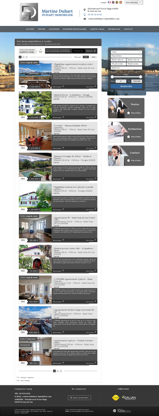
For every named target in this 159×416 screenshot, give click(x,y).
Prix (85, 57)
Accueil (30, 29)
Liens (40, 411)
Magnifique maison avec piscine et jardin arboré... (73, 188)
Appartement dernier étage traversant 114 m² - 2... (74, 311)
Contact (128, 29)
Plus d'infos (134, 113)
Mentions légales (25, 411)
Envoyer (91, 51)
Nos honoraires (34, 411)
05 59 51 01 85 (95, 14)
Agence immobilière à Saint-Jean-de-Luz (30, 44)
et (129, 81)
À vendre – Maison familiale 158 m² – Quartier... (71, 126)
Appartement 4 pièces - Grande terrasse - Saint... (74, 341)
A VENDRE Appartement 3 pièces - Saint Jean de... (73, 280)
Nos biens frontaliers (74, 29)
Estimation (114, 29)
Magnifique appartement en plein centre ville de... (73, 65)
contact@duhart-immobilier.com (103, 18)
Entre (113, 81)
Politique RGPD (24, 412)
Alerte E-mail (97, 29)
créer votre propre (27, 51)
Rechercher (126, 86)
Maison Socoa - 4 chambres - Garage (72, 95)
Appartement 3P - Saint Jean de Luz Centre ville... (74, 218)
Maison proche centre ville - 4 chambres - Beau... (74, 249)
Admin (44, 411)
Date (93, 57)
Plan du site (17, 411)
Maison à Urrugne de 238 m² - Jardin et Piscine (72, 157)
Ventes (41, 29)
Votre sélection (132, 2)
